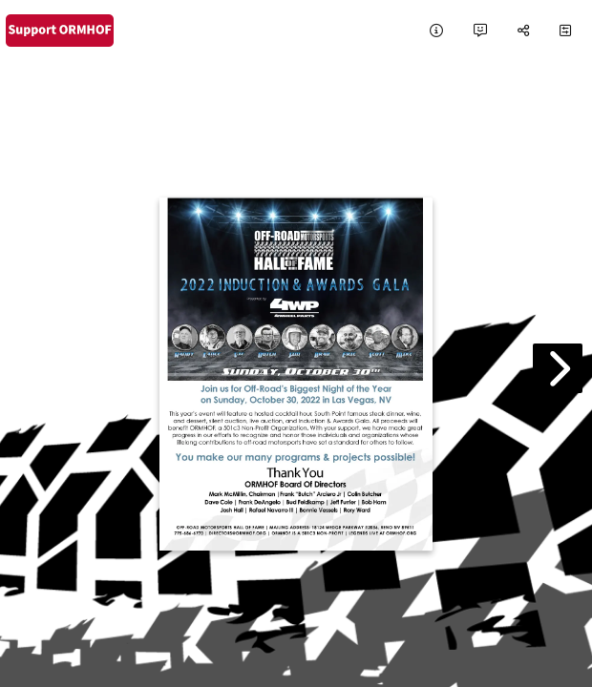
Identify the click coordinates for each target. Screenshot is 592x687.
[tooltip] (436, 31)
